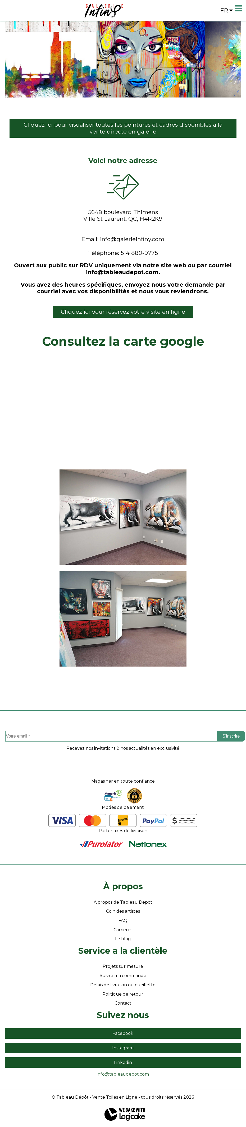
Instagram (123, 1047)
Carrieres (122, 929)
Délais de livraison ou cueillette (123, 984)
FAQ (123, 920)
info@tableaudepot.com (123, 1074)
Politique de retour (122, 994)
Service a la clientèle (122, 951)
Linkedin (123, 1062)
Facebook (122, 1033)
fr (226, 10)
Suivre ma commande (123, 975)
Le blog (123, 938)
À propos (123, 886)
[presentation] (123, 768)
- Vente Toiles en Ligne (113, 1097)
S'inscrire (231, 736)
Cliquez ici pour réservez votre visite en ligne (123, 311)
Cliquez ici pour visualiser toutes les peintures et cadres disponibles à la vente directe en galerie (123, 128)
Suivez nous (123, 1015)
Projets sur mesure (123, 966)
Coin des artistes (123, 911)
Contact (123, 1003)
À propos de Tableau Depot (123, 902)
